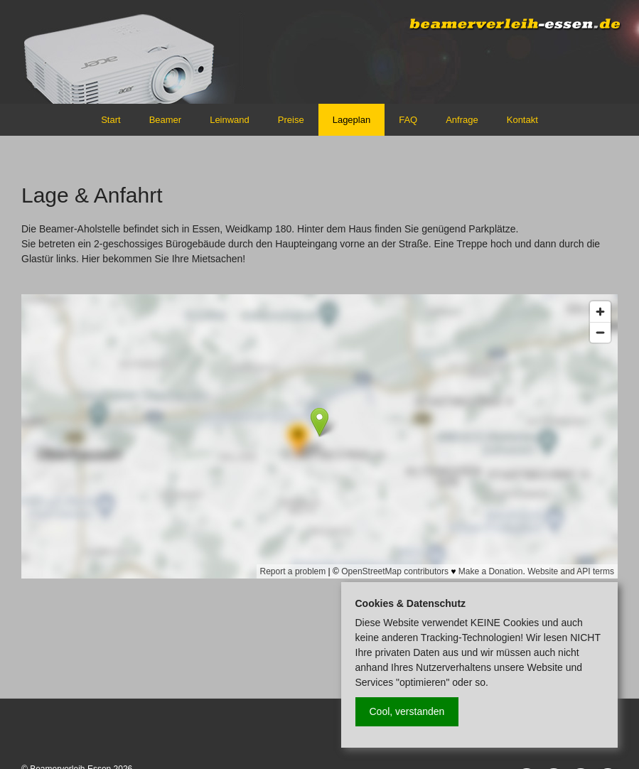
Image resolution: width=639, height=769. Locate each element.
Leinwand (229, 119)
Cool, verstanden (407, 711)
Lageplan (352, 119)
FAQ (408, 119)
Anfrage (462, 119)
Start (110, 119)
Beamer (165, 119)
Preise (291, 119)
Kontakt (522, 119)
